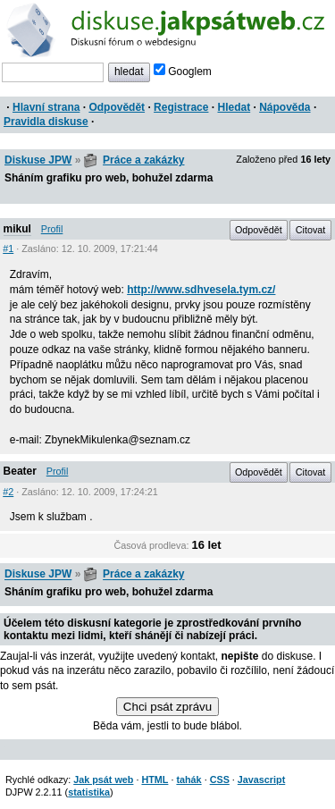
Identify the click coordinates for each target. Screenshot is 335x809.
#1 (8, 248)
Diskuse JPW (37, 160)
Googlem (183, 71)
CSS (220, 779)
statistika (89, 792)
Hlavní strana (46, 107)
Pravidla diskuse (46, 121)
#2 (8, 491)
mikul (17, 229)
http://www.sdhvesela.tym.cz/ (201, 289)
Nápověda (284, 107)
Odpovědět (116, 107)
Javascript (261, 779)
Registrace (181, 107)
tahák (188, 779)
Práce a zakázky (143, 160)
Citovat (311, 229)
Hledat (233, 107)
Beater (20, 471)
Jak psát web (103, 779)
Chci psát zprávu (167, 706)
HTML (154, 779)
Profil (52, 228)
